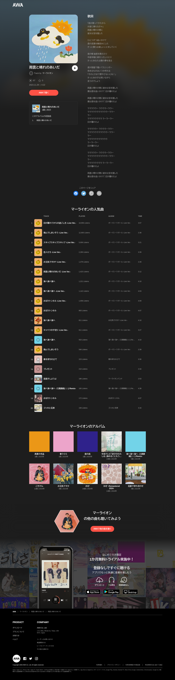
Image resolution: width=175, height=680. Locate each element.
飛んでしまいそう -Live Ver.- (56, 233)
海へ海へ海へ (49, 281)
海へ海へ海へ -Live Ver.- (54, 291)
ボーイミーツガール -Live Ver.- (119, 223)
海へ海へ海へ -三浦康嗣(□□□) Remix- (122, 340)
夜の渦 (87, 454)
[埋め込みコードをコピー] (99, 193)
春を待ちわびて (50, 359)
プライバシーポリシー (114, 665)
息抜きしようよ (50, 379)
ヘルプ (15, 639)
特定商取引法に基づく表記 (153, 665)
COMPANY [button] (43, 622)
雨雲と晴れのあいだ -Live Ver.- (57, 272)
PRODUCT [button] (18, 622)
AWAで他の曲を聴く (102, 529)
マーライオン (47, 73)
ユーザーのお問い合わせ (45, 639)
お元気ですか (63, 486)
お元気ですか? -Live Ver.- (55, 262)
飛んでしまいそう (51, 350)
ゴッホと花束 (49, 408)
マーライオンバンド (115, 379)
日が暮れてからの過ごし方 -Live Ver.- (60, 223)
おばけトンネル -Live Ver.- (55, 301)
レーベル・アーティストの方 (45, 646)
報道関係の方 (41, 642)
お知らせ (16, 636)
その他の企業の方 (42, 649)
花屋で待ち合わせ (135, 486)
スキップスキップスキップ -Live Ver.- (59, 242)
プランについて (18, 632)
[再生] (75, 68)
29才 (87, 486)
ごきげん (39, 486)
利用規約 (99, 665)
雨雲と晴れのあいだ (50, 107)
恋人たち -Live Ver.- (52, 252)
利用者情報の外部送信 (133, 665)
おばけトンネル (50, 311)
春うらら (63, 454)
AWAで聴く (44, 93)
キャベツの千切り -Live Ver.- (56, 330)
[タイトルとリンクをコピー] (91, 193)
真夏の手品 (39, 454)
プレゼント (48, 369)
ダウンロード (17, 628)
